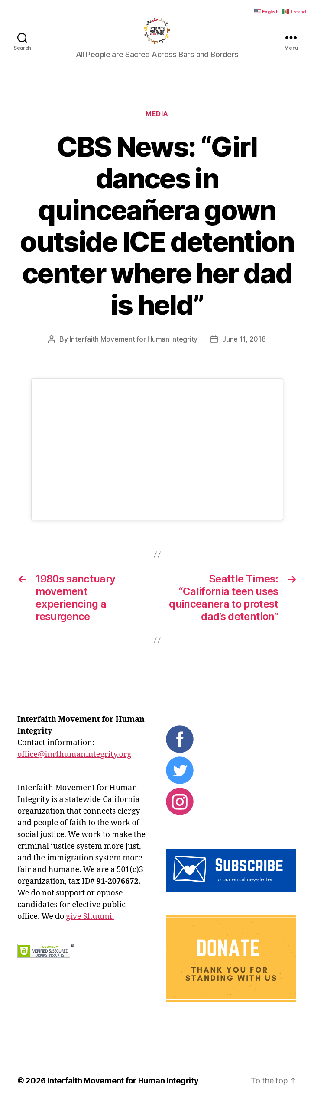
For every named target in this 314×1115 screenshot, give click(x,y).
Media (157, 124)
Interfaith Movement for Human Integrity (133, 349)
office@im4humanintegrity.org (74, 764)
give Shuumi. (90, 926)
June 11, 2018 (244, 349)
